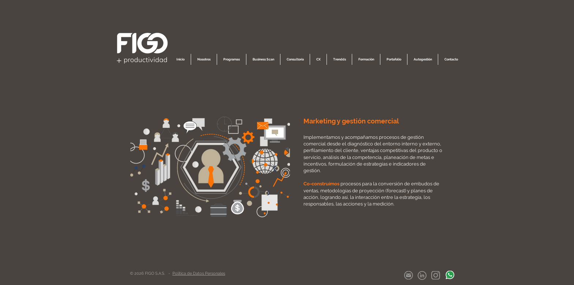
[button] (204, 59)
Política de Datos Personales (198, 273)
